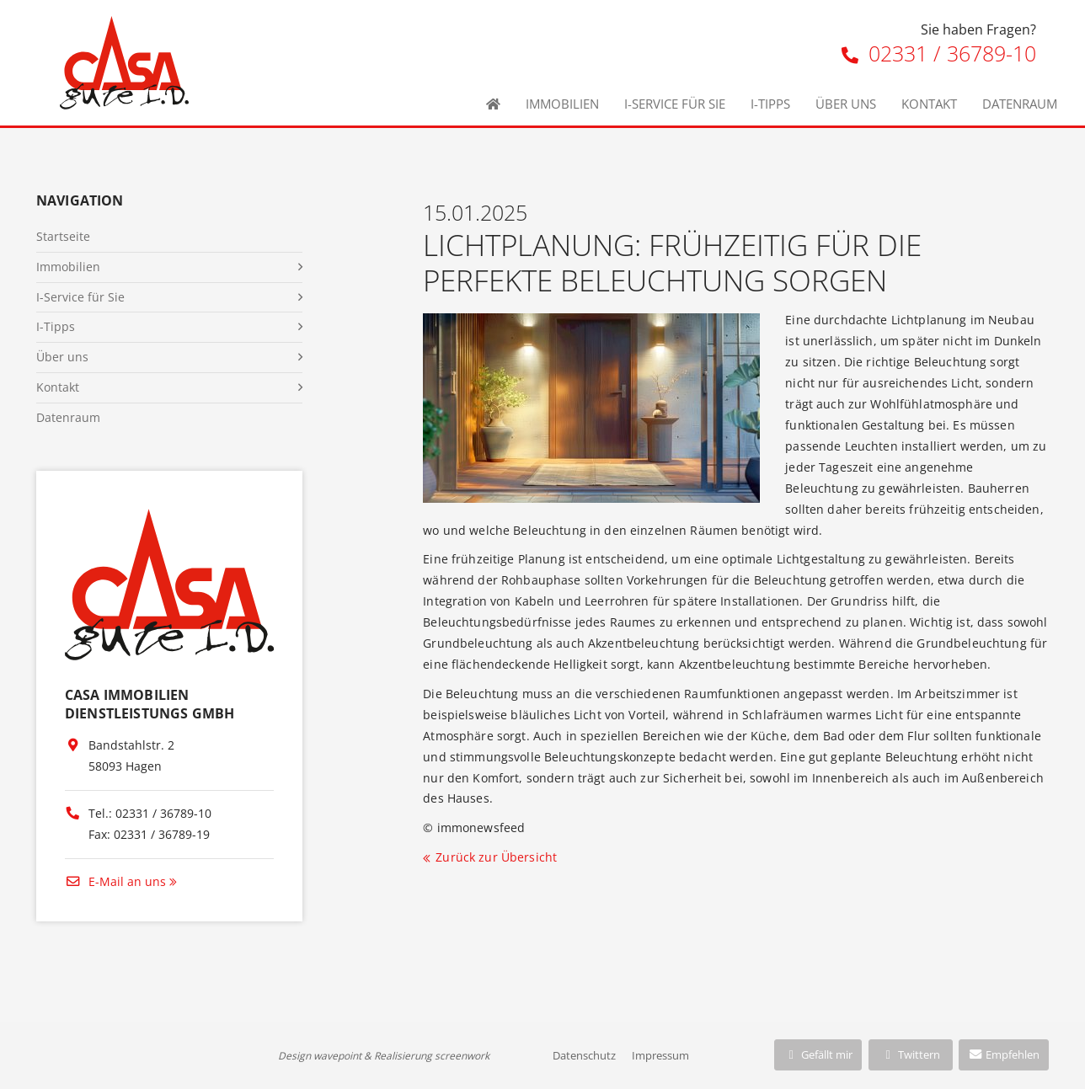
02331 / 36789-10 (939, 53)
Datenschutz (584, 1055)
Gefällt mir (817, 1054)
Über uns (845, 103)
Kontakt (929, 103)
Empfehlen (1004, 1054)
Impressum (660, 1055)
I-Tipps (770, 103)
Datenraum (1019, 103)
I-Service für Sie (674, 103)
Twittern (910, 1054)
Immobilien (562, 103)
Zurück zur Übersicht (496, 857)
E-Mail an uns (115, 881)
